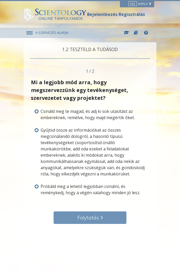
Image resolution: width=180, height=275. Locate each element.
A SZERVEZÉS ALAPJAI (51, 32)
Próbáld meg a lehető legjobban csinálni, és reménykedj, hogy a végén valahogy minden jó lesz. (90, 189)
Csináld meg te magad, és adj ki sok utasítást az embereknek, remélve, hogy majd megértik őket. (88, 114)
